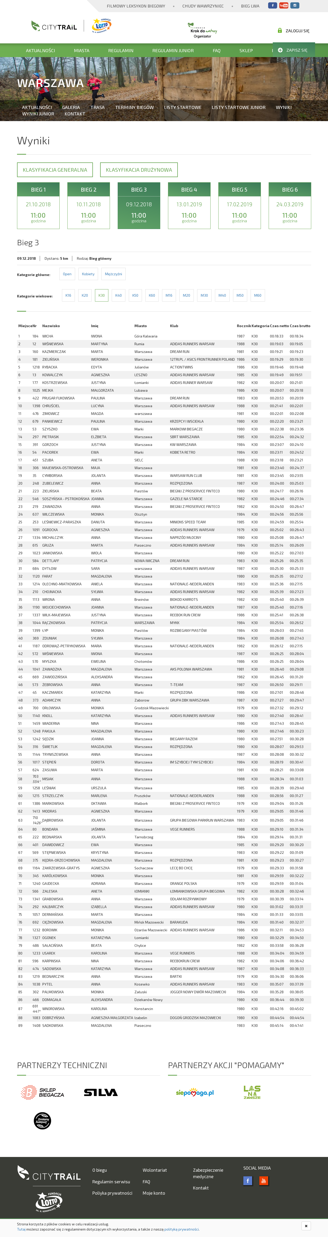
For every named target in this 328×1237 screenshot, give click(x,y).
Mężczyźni (113, 274)
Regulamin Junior (173, 50)
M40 (222, 295)
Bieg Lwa (250, 5)
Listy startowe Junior (239, 107)
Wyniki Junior (38, 113)
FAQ (217, 50)
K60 (152, 295)
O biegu (99, 1169)
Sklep (246, 50)
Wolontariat (155, 1169)
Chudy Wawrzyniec (203, 5)
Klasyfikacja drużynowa (139, 170)
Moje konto (154, 1192)
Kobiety (88, 274)
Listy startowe (183, 107)
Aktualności (40, 50)
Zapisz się (292, 50)
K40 (118, 295)
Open (67, 274)
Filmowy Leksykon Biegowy (136, 5)
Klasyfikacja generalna (55, 170)
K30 (102, 295)
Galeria (71, 107)
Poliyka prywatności (112, 1192)
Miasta (81, 50)
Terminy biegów (134, 107)
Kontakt (75, 113)
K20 (85, 295)
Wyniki (284, 107)
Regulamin (120, 50)
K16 (68, 295)
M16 (169, 295)
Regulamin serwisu (111, 1181)
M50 (240, 295)
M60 (257, 295)
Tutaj (21, 1229)
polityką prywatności (181, 1229)
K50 (135, 295)
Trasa (97, 107)
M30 (204, 295)
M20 (186, 295)
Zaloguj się (293, 30)
